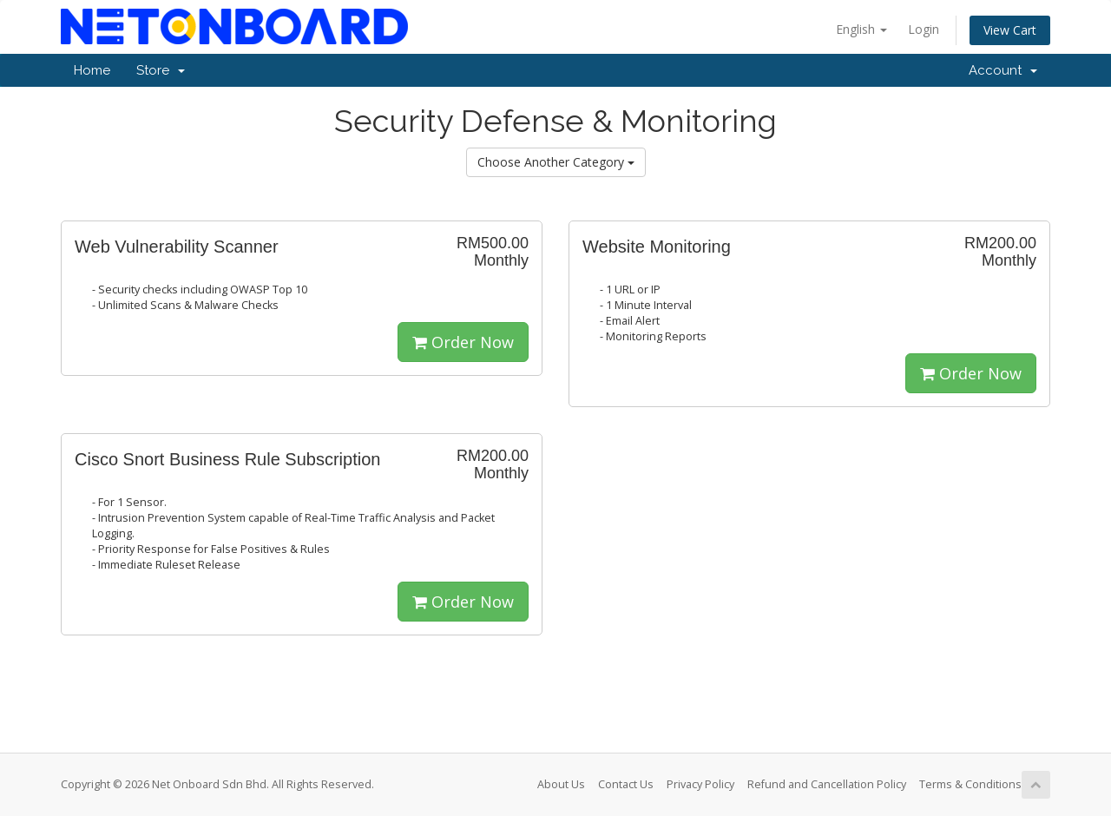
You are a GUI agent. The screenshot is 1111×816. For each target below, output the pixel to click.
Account (1003, 70)
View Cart (1009, 30)
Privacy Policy (700, 784)
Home (92, 70)
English (861, 29)
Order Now (463, 342)
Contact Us (626, 784)
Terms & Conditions (970, 784)
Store (160, 70)
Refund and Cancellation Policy (826, 784)
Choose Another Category (555, 162)
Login (923, 29)
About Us (561, 784)
